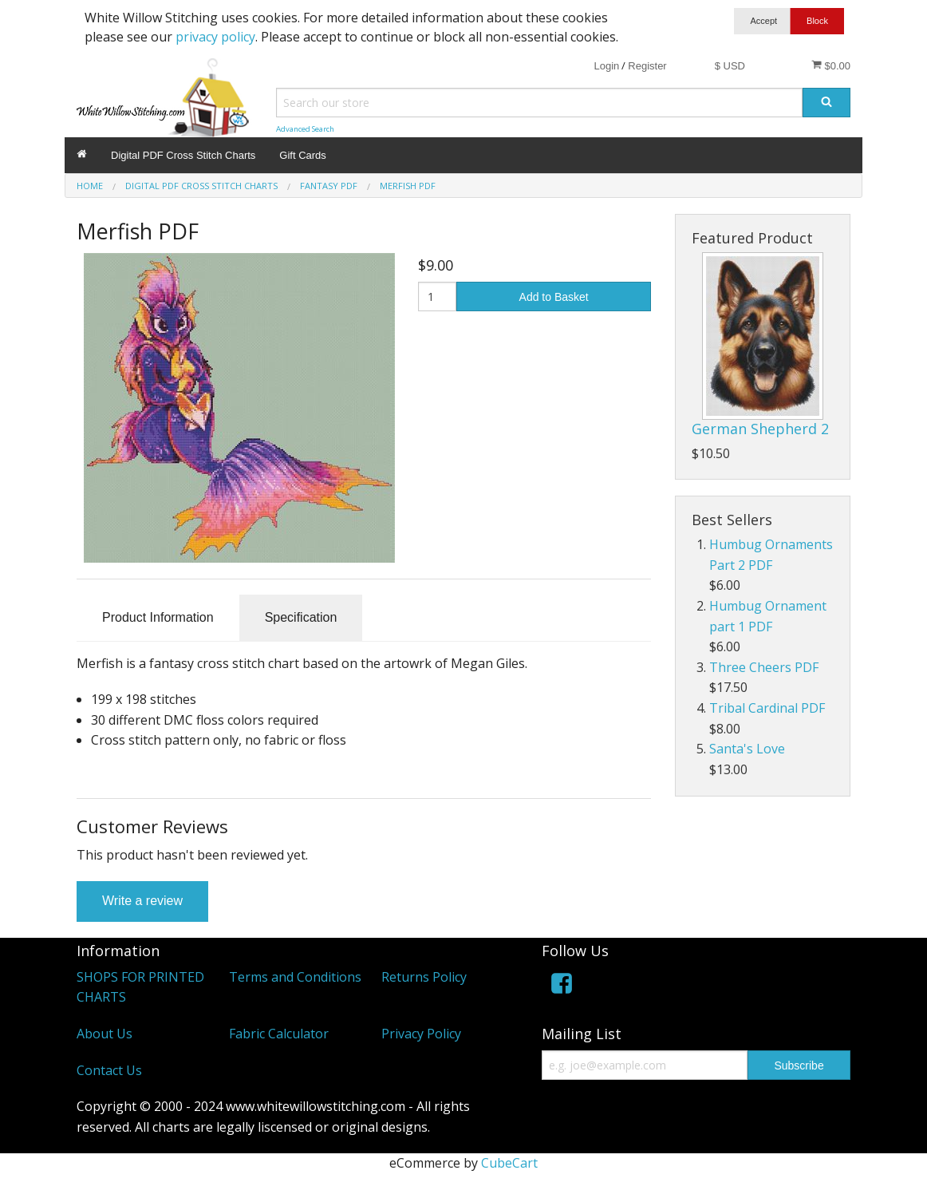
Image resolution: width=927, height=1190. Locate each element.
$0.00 (830, 65)
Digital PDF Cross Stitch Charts (183, 155)
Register (647, 66)
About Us (104, 1033)
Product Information (158, 617)
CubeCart (509, 1163)
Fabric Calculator (279, 1033)
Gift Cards (302, 155)
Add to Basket (554, 297)
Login (606, 66)
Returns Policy (424, 977)
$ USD (730, 66)
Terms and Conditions (295, 977)
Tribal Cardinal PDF (767, 708)
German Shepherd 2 (760, 428)
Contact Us (109, 1070)
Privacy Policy (421, 1033)
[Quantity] (437, 296)
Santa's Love (747, 748)
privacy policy (215, 36)
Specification (301, 617)
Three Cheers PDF (764, 667)
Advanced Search (305, 129)
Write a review (142, 900)
